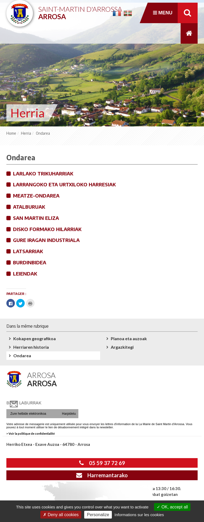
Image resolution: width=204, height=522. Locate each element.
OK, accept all (172, 507)
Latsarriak (28, 251)
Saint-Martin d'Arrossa (80, 11)
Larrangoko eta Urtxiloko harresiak (64, 184)
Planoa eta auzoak (129, 338)
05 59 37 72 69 (102, 463)
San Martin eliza (36, 218)
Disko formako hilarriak (47, 229)
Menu (162, 12)
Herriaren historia (31, 347)
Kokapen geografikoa (34, 338)
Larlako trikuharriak (43, 173)
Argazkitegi (122, 347)
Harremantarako (102, 475)
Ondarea (22, 355)
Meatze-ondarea (36, 195)
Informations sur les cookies (139, 514)
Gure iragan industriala (46, 240)
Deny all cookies (61, 514)
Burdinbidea (29, 262)
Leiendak (25, 273)
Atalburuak (29, 207)
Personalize (98, 514)
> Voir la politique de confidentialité (30, 433)
